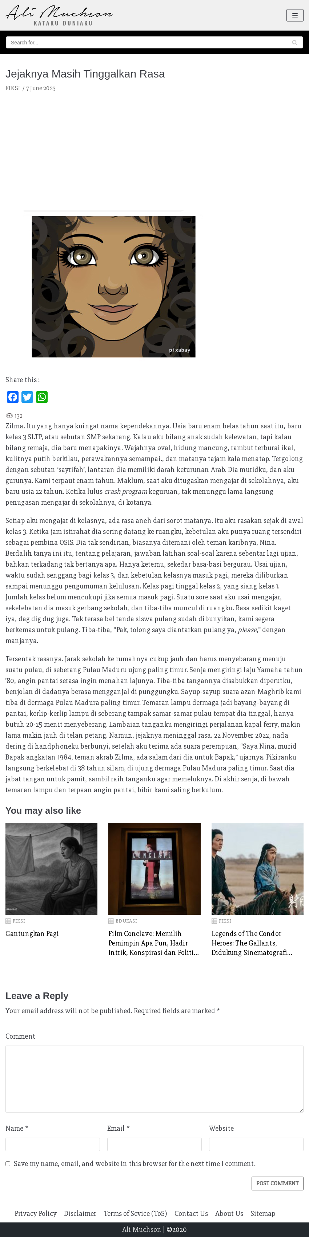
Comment (20, 1036)
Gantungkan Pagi (32, 933)
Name (16, 1128)
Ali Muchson (141, 1229)
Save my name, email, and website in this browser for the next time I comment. (135, 1163)
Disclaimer (80, 1213)
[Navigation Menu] (295, 15)
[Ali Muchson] (59, 15)
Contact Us (191, 1213)
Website (221, 1128)
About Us (229, 1213)
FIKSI (13, 88)
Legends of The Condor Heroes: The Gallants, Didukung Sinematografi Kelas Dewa (249, 943)
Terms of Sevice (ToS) (135, 1213)
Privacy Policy (36, 1213)
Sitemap (263, 1213)
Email (118, 1128)
